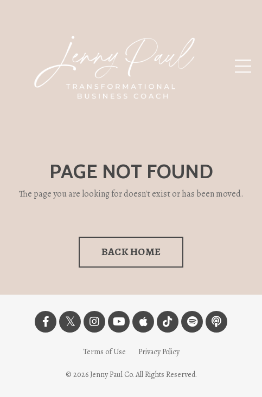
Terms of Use (104, 352)
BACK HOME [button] (131, 251)
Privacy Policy (159, 352)
